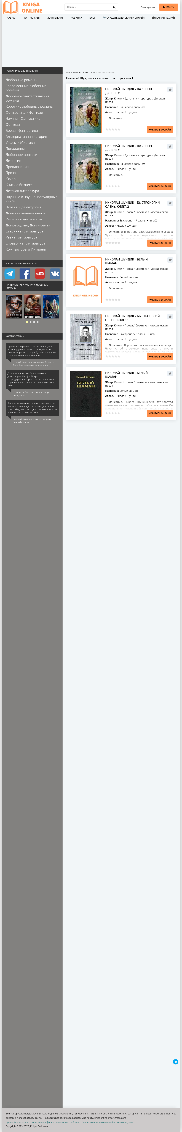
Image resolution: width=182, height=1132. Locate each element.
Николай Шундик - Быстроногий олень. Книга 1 (132, 318)
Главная (11, 17)
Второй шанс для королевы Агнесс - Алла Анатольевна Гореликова (34, 363)
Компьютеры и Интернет (26, 249)
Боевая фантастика (22, 130)
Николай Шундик (126, 112)
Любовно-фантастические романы (28, 98)
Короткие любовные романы (29, 106)
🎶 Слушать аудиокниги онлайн (124, 17)
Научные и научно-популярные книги (31, 199)
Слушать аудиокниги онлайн (98, 1121)
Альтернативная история (26, 136)
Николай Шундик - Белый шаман (126, 261)
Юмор (11, 178)
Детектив (13, 160)
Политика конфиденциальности (49, 1121)
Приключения (17, 166)
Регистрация (147, 7)
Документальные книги (25, 213)
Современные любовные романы (26, 88)
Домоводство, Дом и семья (28, 225)
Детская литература (138, 98)
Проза (129, 211)
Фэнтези (13, 124)
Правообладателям (17, 1121)
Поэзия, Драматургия (23, 207)
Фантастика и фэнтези (24, 112)
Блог (92, 17)
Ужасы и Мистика (20, 142)
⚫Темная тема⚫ (163, 17)
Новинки (76, 17)
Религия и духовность (24, 219)
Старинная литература (24, 231)
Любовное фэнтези (21, 154)
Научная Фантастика (23, 118)
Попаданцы (15, 148)
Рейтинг (74, 1121)
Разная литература (21, 237)
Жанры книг (55, 17)
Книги (118, 98)
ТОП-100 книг (32, 17)
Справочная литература (26, 243)
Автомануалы (125, 1121)
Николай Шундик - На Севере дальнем (129, 91)
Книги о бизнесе (19, 184)
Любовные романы (21, 79)
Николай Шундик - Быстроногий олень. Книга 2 (132, 204)
